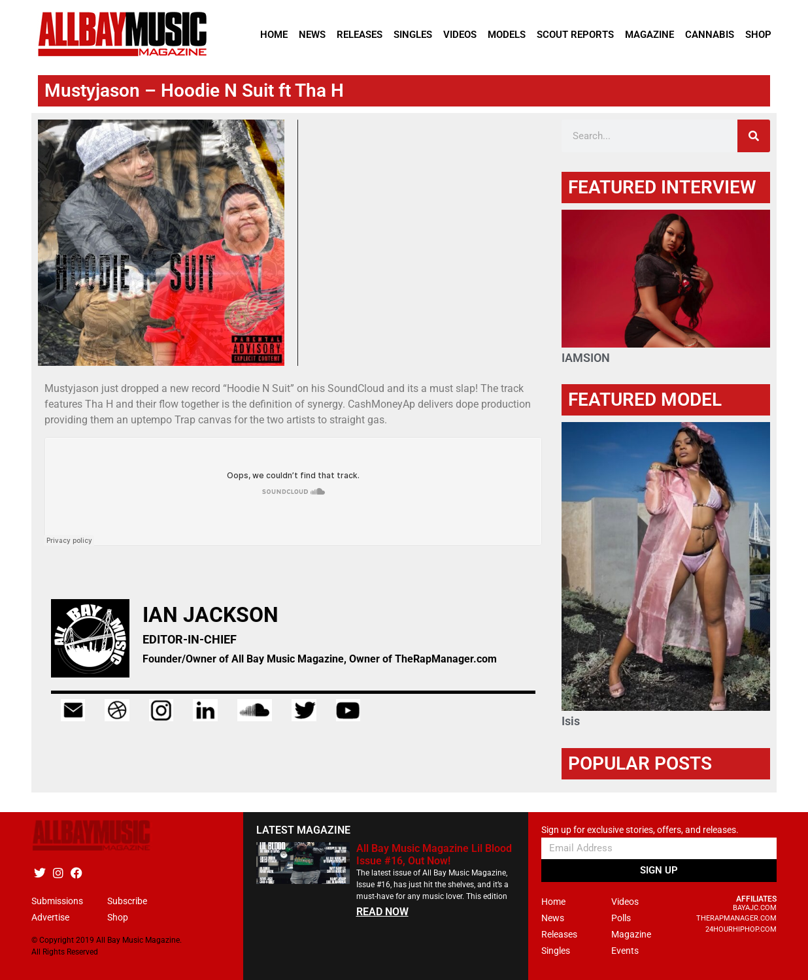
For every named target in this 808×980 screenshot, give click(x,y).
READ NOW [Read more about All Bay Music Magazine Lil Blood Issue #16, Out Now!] (382, 912)
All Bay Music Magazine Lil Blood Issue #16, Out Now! (434, 854)
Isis (571, 721)
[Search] (753, 136)
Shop (758, 35)
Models (507, 35)
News (312, 35)
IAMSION (586, 358)
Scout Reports (575, 35)
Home (274, 35)
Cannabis (709, 35)
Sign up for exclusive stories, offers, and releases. (640, 830)
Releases (359, 35)
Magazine (649, 35)
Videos (460, 35)
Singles (413, 35)
